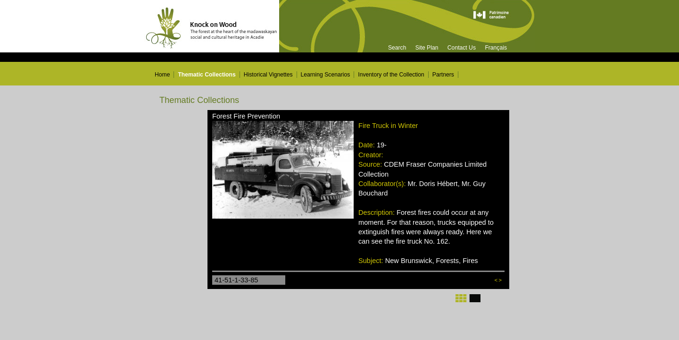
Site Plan (427, 47)
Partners (443, 74)
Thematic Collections (206, 74)
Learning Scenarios (325, 74)
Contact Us (461, 47)
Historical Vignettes (268, 74)
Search (397, 47)
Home (162, 74)
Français (496, 47)
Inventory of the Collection (391, 74)
